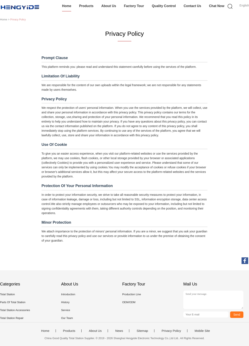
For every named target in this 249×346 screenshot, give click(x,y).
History (65, 302)
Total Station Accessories (15, 310)
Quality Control (164, 6)
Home (66, 6)
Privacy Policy (171, 330)
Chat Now (216, 6)
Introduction (68, 294)
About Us (108, 6)
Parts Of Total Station (13, 302)
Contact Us (192, 6)
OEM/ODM (128, 302)
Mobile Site (202, 330)
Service (65, 310)
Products (86, 6)
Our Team (67, 318)
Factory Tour (134, 6)
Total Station (7, 294)
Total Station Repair (11, 318)
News (119, 330)
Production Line (131, 294)
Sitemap (142, 330)
